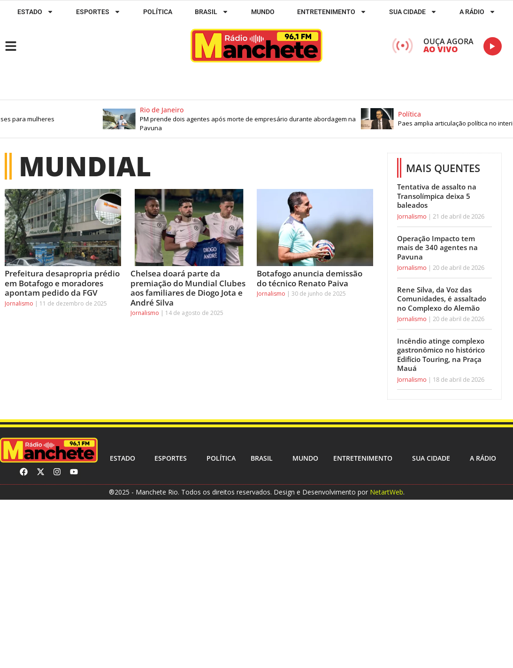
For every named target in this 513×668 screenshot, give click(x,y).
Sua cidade (413, 12)
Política (157, 12)
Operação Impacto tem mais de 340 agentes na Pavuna (437, 247)
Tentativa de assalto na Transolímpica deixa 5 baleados (436, 196)
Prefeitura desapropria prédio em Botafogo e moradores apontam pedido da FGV (62, 283)
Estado (35, 12)
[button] (244, 119)
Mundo (263, 12)
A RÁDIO (477, 12)
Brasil (212, 12)
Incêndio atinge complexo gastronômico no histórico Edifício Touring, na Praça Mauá (441, 354)
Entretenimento (332, 12)
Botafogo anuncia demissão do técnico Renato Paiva (309, 278)
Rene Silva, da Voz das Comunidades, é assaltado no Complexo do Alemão (441, 299)
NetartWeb (386, 491)
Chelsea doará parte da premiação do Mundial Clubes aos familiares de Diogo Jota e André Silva (187, 287)
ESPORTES (98, 12)
